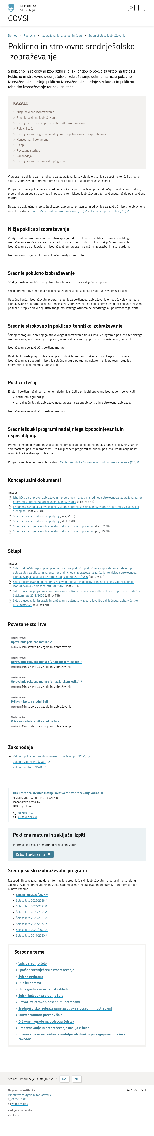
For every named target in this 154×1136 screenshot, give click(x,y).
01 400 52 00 (18, 1099)
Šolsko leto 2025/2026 (30, 900)
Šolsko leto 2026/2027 (30, 894)
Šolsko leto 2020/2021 (30, 930)
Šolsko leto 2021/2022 (30, 924)
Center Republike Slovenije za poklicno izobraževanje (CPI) (98, 462)
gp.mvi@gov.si (27, 817)
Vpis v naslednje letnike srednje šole (35, 721)
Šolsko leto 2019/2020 (30, 935)
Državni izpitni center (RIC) (108, 211)
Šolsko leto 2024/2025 (30, 906)
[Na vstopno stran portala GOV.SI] (28, 13)
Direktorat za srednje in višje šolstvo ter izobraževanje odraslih (58, 793)
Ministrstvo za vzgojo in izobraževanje (30, 1095)
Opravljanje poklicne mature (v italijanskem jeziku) (46, 661)
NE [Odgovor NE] (77, 1078)
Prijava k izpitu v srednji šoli (29, 701)
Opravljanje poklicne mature (32, 642)
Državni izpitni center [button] (33, 854)
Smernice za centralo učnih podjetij (36, 516)
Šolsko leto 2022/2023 (30, 918)
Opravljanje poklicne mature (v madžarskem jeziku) (47, 681)
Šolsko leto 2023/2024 (30, 912)
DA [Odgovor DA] (64, 1078)
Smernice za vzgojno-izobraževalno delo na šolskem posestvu (53, 526)
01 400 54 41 (26, 813)
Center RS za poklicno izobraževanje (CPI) (57, 211)
